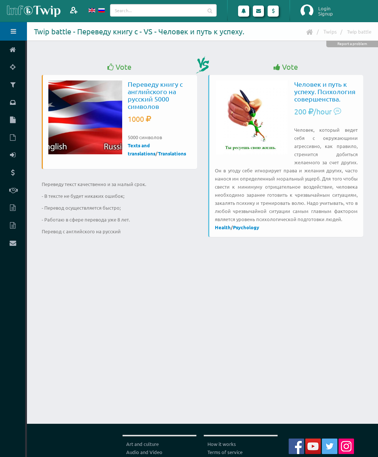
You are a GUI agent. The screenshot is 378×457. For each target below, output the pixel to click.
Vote (119, 67)
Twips (330, 31)
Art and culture (142, 444)
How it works (221, 444)
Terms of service (225, 452)
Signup (325, 13)
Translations (172, 153)
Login (324, 8)
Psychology (246, 227)
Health (223, 227)
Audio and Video (144, 452)
